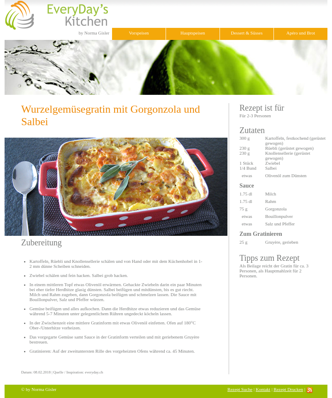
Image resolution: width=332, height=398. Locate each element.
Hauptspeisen (193, 32)
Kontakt (263, 389)
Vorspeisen (139, 32)
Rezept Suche (239, 389)
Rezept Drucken (288, 389)
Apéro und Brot (300, 32)
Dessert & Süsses (246, 32)
